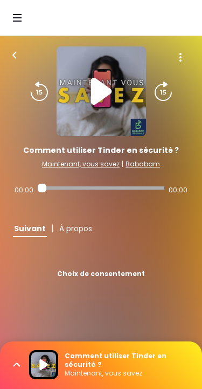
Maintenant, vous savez (81, 164)
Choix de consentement (101, 273)
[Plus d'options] (180, 57)
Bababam (143, 164)
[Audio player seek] (101, 188)
